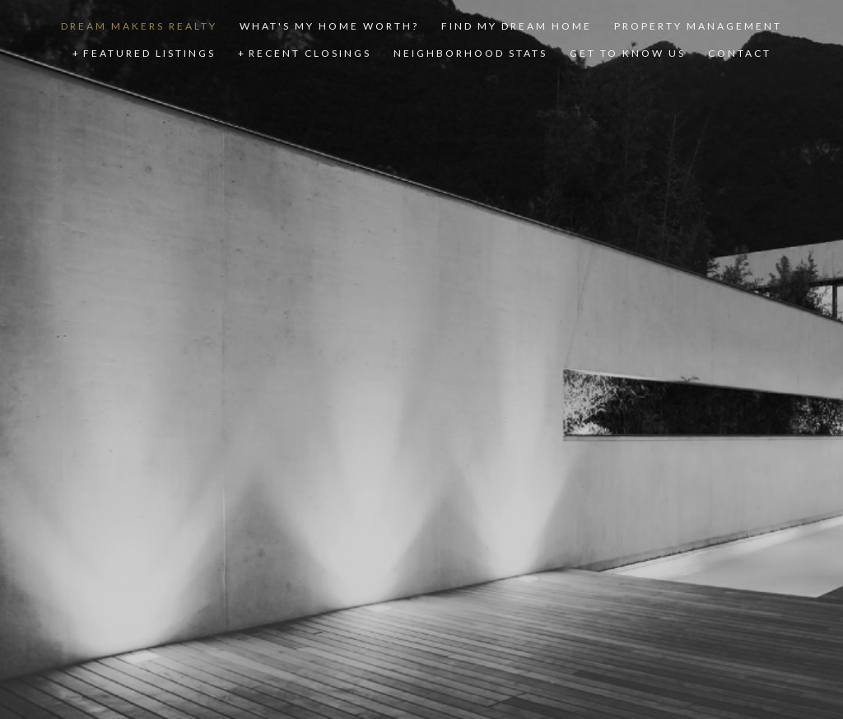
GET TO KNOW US (628, 53)
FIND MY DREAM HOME (516, 26)
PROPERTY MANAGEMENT (698, 26)
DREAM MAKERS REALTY (139, 26)
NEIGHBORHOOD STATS (470, 53)
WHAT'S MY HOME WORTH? (329, 26)
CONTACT (739, 53)
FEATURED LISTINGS (149, 53)
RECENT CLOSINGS (310, 53)
